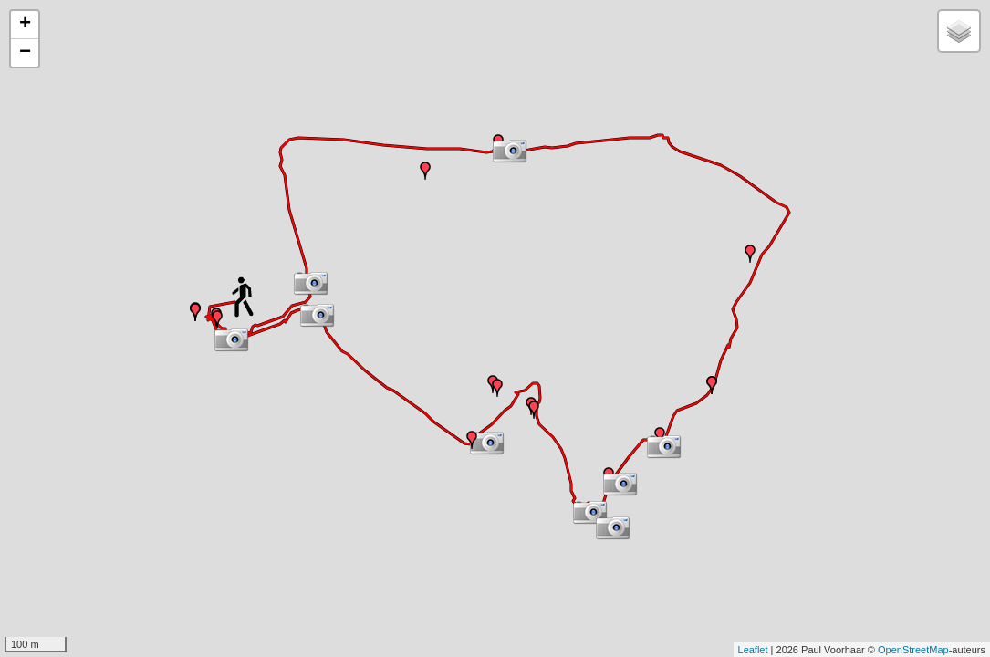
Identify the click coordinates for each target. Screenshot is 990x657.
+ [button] (25, 24)
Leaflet (753, 649)
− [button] (25, 53)
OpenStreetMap (913, 649)
